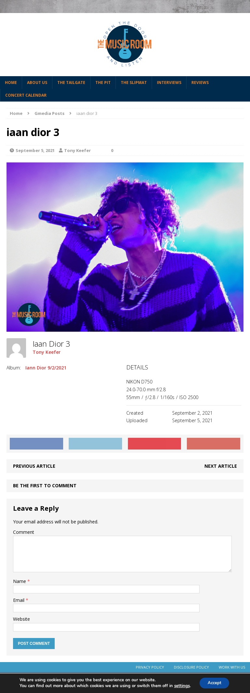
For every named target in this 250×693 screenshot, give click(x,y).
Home (11, 82)
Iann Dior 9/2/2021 (45, 368)
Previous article (34, 466)
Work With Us (232, 667)
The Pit (103, 82)
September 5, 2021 (35, 150)
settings (180, 686)
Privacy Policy (150, 667)
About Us (37, 82)
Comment (23, 532)
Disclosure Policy (191, 667)
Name (20, 581)
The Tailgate (71, 82)
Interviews (169, 82)
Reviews (200, 82)
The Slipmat (134, 82)
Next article (220, 466)
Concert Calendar (26, 95)
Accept (214, 683)
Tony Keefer (77, 150)
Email (19, 600)
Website (21, 619)
